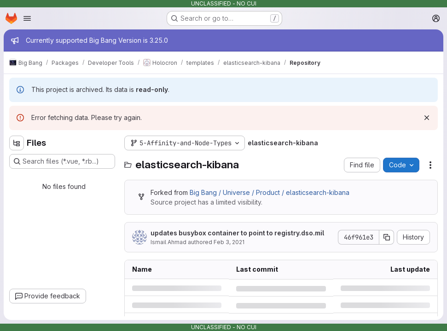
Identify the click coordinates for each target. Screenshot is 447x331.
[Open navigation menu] (27, 18)
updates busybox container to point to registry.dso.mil (237, 233)
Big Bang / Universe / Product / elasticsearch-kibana (269, 192)
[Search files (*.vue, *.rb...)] (62, 161)
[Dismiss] (426, 117)
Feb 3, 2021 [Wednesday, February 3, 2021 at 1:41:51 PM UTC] (229, 242)
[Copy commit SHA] (386, 237)
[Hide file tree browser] (16, 143)
